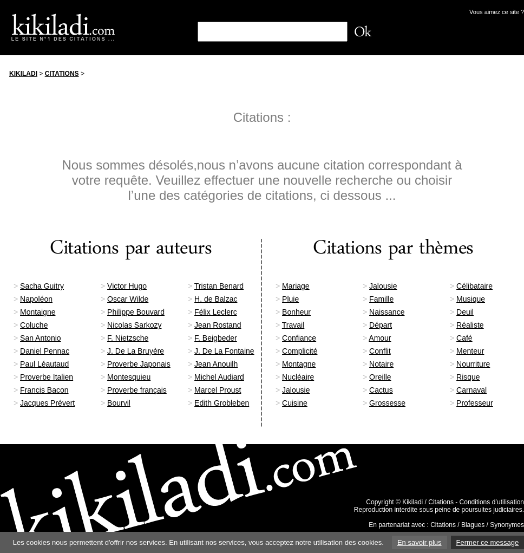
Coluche (34, 325)
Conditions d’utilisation (492, 502)
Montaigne (37, 312)
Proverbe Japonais (139, 364)
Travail (293, 325)
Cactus (381, 390)
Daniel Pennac (44, 351)
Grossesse (387, 403)
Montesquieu (128, 377)
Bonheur (296, 312)
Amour (380, 338)
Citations (62, 73)
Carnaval (471, 390)
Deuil (465, 312)
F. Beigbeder (215, 338)
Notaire (381, 364)
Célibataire (474, 286)
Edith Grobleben (221, 403)
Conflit (380, 351)
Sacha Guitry (42, 286)
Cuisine (294, 403)
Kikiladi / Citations (428, 502)
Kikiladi (23, 73)
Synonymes (507, 525)
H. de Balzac (215, 299)
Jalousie (383, 286)
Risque (468, 377)
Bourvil (118, 403)
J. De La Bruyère (135, 351)
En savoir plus (419, 542)
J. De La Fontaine (224, 351)
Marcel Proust (217, 390)
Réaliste (470, 325)
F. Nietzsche (127, 338)
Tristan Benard (219, 286)
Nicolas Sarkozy (134, 325)
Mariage (296, 286)
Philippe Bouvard (136, 312)
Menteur (470, 351)
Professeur (474, 403)
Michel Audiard (219, 377)
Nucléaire (298, 377)
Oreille (380, 377)
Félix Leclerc (215, 312)
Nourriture (473, 364)
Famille (381, 299)
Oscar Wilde (127, 299)
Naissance (386, 312)
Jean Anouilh (216, 364)
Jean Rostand (217, 325)
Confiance (299, 338)
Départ (380, 325)
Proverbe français (137, 390)
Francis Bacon (44, 390)
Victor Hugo (127, 286)
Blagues (472, 525)
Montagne (299, 364)
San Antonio (40, 338)
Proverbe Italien (46, 377)
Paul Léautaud (44, 364)
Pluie (290, 299)
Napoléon (36, 299)
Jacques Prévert (47, 403)
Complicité (299, 351)
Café (464, 338)
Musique (470, 299)
